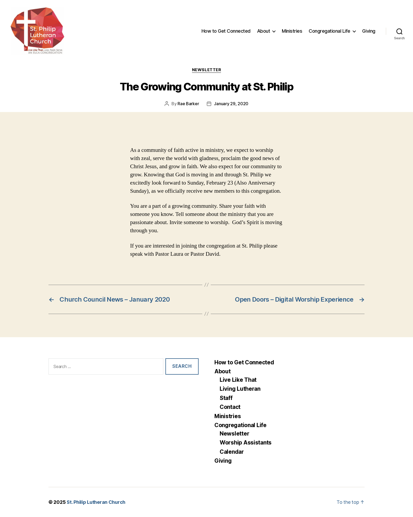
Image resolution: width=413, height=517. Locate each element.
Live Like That (238, 379)
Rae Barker (188, 103)
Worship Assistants (246, 442)
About (263, 31)
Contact (230, 407)
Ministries (292, 31)
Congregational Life (329, 31)
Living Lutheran (240, 388)
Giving (368, 31)
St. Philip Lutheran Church (96, 502)
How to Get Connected (225, 31)
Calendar (232, 451)
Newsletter (206, 69)
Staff (226, 398)
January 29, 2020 (231, 103)
